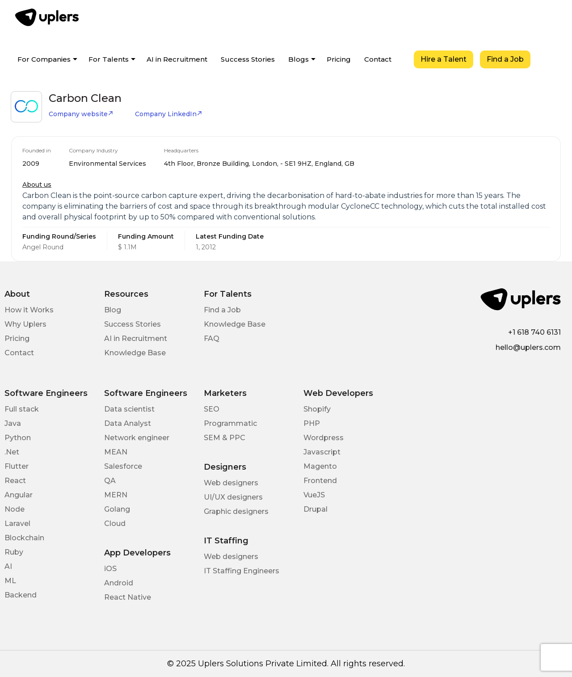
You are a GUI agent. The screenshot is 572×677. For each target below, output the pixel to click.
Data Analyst (127, 423)
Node (14, 509)
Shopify (317, 409)
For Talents (108, 59)
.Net (11, 452)
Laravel (17, 523)
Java (12, 423)
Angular (18, 495)
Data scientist (129, 409)
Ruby (13, 552)
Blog (112, 310)
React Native (127, 597)
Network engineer (136, 437)
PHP (311, 423)
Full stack (21, 409)
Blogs (298, 59)
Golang (117, 509)
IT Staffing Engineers (241, 571)
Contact (377, 59)
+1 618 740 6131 (534, 332)
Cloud (115, 523)
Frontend (320, 480)
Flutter (16, 466)
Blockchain (24, 538)
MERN (115, 495)
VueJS (314, 495)
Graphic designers (236, 511)
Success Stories (248, 59)
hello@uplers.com (528, 347)
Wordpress (323, 437)
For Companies (44, 59)
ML (10, 580)
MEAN (115, 452)
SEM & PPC (224, 437)
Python (17, 437)
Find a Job (505, 59)
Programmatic (230, 423)
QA (110, 480)
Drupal (315, 509)
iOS (110, 568)
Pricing (339, 59)
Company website (81, 114)
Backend (20, 595)
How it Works (29, 310)
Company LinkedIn (168, 114)
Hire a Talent (444, 59)
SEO (211, 409)
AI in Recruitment (177, 59)
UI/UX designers (233, 497)
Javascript (322, 452)
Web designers (231, 483)
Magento (320, 466)
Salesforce (123, 466)
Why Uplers (25, 324)
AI (8, 566)
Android (118, 583)
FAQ (211, 338)
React (15, 480)
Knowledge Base (135, 353)
